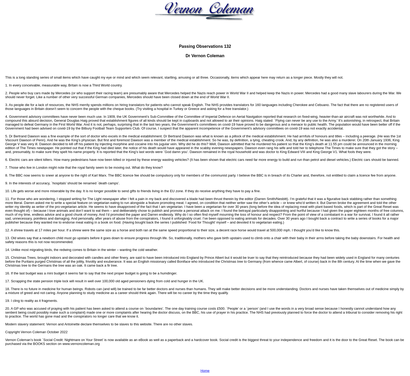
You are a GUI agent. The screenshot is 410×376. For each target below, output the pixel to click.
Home (205, 371)
